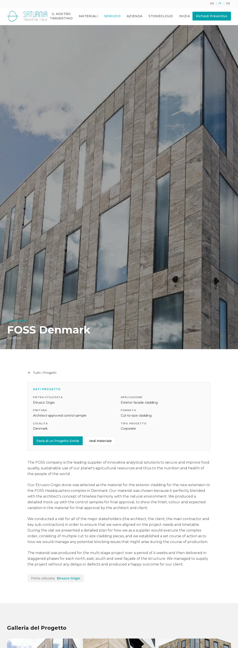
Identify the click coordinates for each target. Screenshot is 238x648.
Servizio (112, 16)
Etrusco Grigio (68, 579)
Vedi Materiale (100, 441)
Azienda (134, 16)
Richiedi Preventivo (211, 16)
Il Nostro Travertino (61, 16)
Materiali (88, 16)
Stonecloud (160, 16)
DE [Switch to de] (228, 3)
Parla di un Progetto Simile (58, 441)
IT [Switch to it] (220, 3)
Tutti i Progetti (41, 373)
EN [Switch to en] (212, 3)
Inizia (184, 16)
